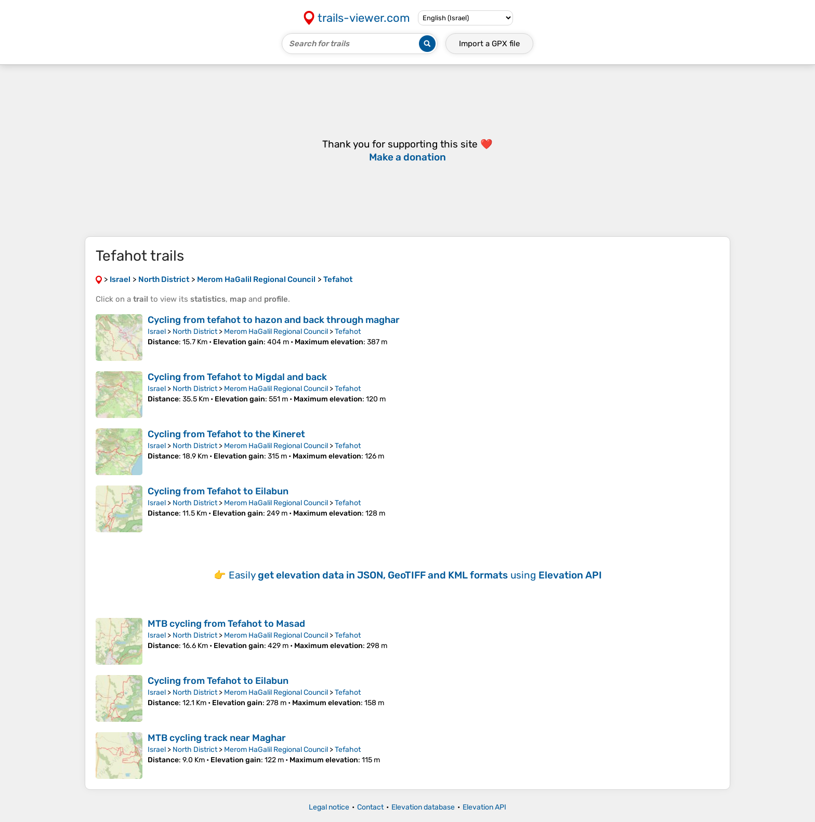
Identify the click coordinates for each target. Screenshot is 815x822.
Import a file (489, 43)
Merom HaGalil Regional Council (276, 331)
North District (195, 331)
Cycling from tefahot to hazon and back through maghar (274, 320)
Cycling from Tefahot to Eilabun (218, 491)
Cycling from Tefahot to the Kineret (226, 434)
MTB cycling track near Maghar (217, 738)
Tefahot (348, 331)
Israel (157, 331)
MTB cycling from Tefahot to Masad (226, 623)
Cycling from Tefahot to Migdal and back (237, 377)
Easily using (415, 575)
